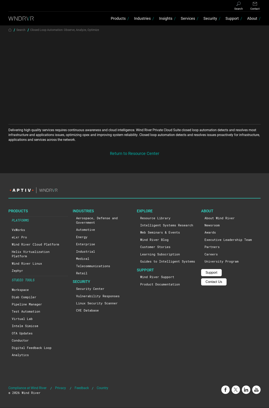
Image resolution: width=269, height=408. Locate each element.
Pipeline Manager (27, 304)
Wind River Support (157, 277)
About (252, 18)
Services (188, 18)
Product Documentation (160, 284)
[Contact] (255, 6)
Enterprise (85, 244)
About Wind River (219, 218)
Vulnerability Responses (98, 296)
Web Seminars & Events (160, 233)
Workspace (20, 290)
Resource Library (155, 218)
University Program (221, 261)
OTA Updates (22, 333)
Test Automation (26, 312)
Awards (210, 233)
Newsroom (212, 225)
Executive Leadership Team (228, 240)
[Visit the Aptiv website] (134, 191)
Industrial (85, 252)
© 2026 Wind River (24, 393)
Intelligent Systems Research (166, 225)
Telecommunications (93, 266)
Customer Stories (155, 247)
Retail (81, 273)
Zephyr (17, 271)
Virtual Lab (22, 319)
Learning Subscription (160, 254)
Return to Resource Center (134, 153)
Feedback (82, 388)
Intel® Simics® (25, 326)
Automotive (85, 230)
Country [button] (102, 388)
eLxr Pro (19, 237)
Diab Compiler (24, 297)
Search (20, 30)
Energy (81, 237)
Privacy (60, 388)
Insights (165, 18)
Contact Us (214, 282)
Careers (211, 254)
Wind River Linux (27, 263)
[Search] (238, 6)
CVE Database (87, 311)
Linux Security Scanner (97, 303)
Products (118, 18)
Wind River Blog (154, 240)
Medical (82, 259)
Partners (212, 247)
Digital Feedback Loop (31, 348)
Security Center (90, 289)
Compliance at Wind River (27, 388)
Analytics (20, 355)
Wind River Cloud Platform (35, 245)
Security (210, 18)
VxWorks (18, 230)
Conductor (20, 340)
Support (232, 18)
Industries (142, 18)
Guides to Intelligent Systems (167, 261)
